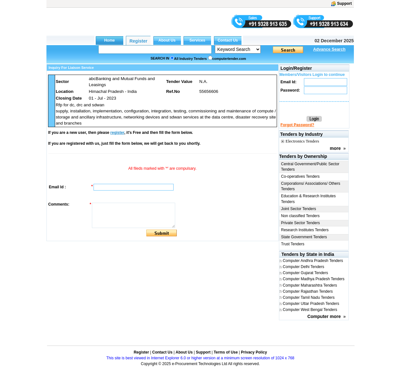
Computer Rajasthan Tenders (308, 291)
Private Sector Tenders (300, 223)
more (335, 148)
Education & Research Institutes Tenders (308, 199)
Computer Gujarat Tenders (305, 273)
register (117, 132)
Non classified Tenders (300, 216)
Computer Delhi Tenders (303, 267)
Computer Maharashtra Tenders (310, 285)
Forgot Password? (297, 125)
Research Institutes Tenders (305, 230)
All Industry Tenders (190, 59)
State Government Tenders (304, 237)
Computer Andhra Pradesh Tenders (313, 260)
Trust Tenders (293, 244)
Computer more (324, 316)
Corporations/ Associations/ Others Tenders (310, 186)
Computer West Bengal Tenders (310, 309)
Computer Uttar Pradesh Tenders (311, 303)
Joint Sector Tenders (298, 209)
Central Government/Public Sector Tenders (310, 167)
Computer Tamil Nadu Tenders (309, 297)
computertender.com (229, 59)
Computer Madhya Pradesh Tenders (314, 279)
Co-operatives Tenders (300, 176)
